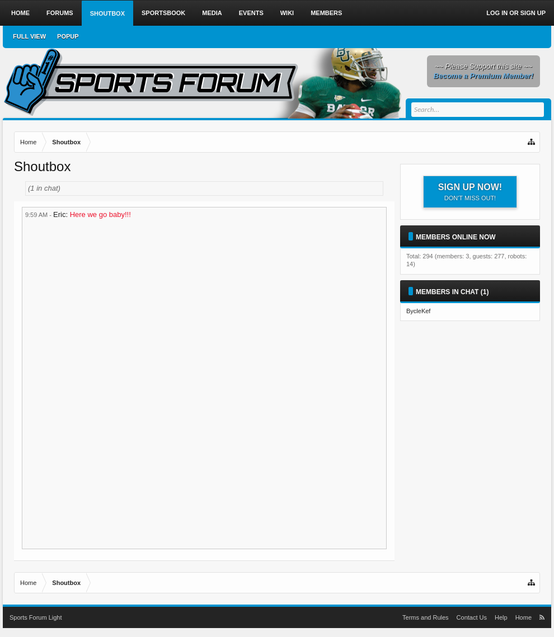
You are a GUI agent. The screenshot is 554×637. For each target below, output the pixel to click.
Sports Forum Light (36, 617)
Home (20, 13)
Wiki (287, 13)
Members (326, 13)
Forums (59, 13)
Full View (29, 36)
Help (501, 617)
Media (212, 13)
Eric (59, 214)
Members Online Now (456, 237)
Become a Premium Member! (483, 76)
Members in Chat (447, 292)
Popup (68, 36)
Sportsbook (163, 13)
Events (251, 13)
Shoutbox (107, 13)
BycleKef (418, 311)
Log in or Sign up (516, 13)
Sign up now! (470, 191)
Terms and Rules (425, 617)
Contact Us (472, 617)
